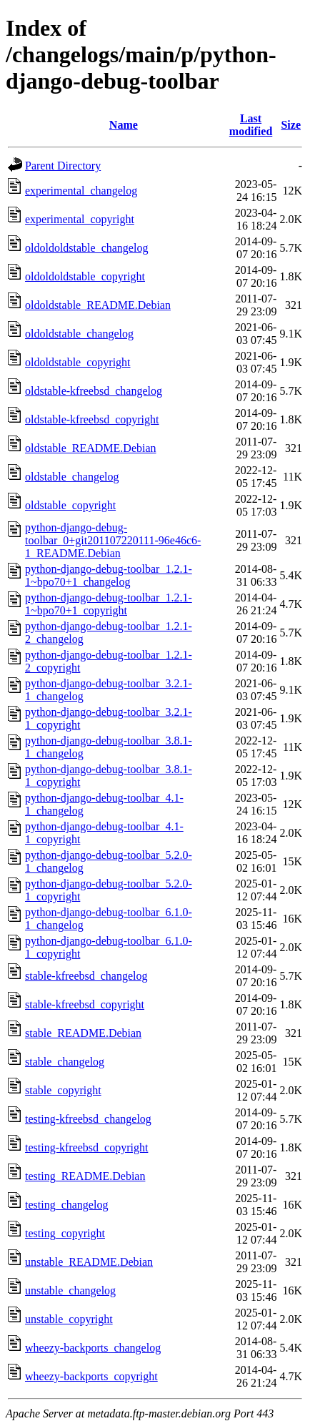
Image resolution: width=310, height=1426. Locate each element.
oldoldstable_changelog (79, 334)
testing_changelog (66, 1205)
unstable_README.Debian (89, 1262)
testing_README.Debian (85, 1176)
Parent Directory (63, 165)
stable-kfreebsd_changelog (86, 976)
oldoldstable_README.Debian (98, 305)
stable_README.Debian (83, 1033)
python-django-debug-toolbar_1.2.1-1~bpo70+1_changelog (108, 575)
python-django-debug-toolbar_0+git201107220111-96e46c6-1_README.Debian (113, 540)
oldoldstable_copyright (78, 362)
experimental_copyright (79, 219)
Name (123, 125)
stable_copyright (63, 1090)
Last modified (250, 124)
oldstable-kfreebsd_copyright (92, 419)
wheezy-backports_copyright (91, 1376)
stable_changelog (64, 1062)
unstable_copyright (69, 1319)
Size (291, 125)
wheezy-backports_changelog (93, 1348)
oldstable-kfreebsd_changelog (93, 391)
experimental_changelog (81, 191)
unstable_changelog (70, 1290)
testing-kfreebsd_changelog (88, 1119)
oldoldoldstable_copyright (85, 276)
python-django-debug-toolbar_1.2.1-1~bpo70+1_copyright (108, 603)
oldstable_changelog (72, 477)
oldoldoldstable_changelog (86, 248)
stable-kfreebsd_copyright (84, 1004)
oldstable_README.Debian (90, 448)
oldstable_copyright (70, 505)
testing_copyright (65, 1233)
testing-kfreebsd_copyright (86, 1147)
